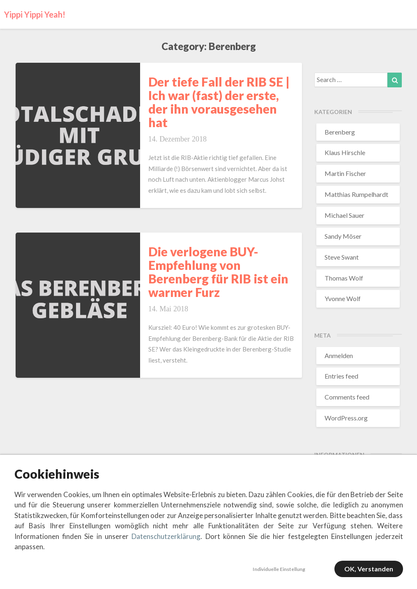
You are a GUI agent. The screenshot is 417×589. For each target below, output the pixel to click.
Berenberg (340, 132)
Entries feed (341, 376)
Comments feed (347, 397)
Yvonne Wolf (343, 298)
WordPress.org (346, 418)
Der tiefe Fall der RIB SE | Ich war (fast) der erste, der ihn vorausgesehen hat (219, 102)
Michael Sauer (344, 215)
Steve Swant (342, 257)
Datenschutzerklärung (165, 536)
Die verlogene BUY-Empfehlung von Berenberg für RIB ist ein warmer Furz (218, 271)
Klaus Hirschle (345, 152)
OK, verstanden (368, 569)
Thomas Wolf (344, 278)
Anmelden (339, 355)
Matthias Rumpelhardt (356, 194)
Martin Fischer (345, 173)
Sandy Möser (343, 236)
